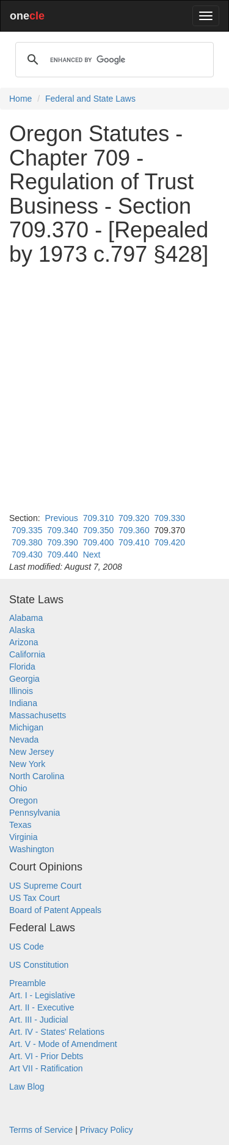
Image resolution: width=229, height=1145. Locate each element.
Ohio (18, 788)
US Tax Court (34, 898)
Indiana (23, 703)
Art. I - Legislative (42, 995)
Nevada (23, 739)
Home (20, 98)
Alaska (22, 630)
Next (92, 554)
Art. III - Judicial (38, 1019)
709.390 (62, 542)
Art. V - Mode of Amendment (63, 1044)
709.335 (27, 530)
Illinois (21, 691)
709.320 (134, 518)
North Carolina (36, 776)
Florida (22, 666)
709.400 (98, 542)
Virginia (23, 837)
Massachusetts (37, 715)
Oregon (23, 800)
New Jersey (31, 752)
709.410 (134, 542)
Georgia (24, 679)
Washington (31, 849)
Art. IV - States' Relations (56, 1032)
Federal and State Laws (90, 98)
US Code (26, 946)
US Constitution (38, 965)
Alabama (26, 618)
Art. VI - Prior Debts (46, 1056)
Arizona (23, 642)
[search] (112, 59)
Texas (20, 825)
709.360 (134, 530)
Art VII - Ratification (46, 1068)
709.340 (62, 530)
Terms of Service (41, 1130)
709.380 (27, 542)
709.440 (62, 554)
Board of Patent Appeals (55, 910)
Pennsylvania (34, 813)
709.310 (98, 518)
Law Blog (27, 1086)
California (27, 654)
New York (27, 764)
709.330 (169, 518)
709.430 (27, 554)
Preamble (27, 983)
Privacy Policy (106, 1130)
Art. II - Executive (42, 1007)
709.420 (169, 542)
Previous (61, 518)
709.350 (98, 530)
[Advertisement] (114, 389)
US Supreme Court (45, 886)
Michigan (26, 727)
